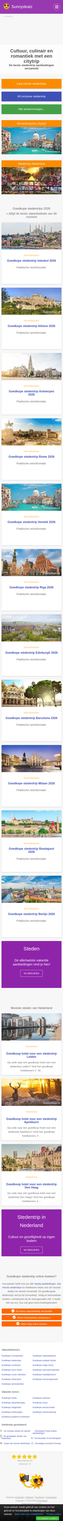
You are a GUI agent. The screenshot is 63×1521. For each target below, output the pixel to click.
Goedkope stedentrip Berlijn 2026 (31, 914)
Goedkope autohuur (41, 1398)
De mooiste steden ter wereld (17, 1431)
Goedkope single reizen (43, 1365)
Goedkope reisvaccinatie (44, 1407)
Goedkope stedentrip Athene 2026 (31, 326)
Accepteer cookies (47, 1518)
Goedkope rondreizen (11, 1365)
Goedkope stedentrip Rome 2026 (31, 456)
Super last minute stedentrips (17, 1443)
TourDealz (39, 1497)
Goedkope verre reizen (12, 1370)
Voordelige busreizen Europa (48, 1443)
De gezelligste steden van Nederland (14, 1437)
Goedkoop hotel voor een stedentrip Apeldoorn (31, 1120)
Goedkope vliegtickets (11, 1407)
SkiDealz (29, 1497)
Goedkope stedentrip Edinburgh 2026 (31, 652)
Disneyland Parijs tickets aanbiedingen (45, 1432)
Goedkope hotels (9, 1398)
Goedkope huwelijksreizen (44, 1374)
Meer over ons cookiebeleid (28, 1514)
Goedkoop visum (40, 1403)
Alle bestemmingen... (31, 109)
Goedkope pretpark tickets (44, 1360)
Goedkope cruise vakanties (14, 1374)
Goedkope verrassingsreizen (45, 1379)
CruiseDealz (51, 1497)
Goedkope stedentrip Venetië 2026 (31, 522)
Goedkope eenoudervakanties (46, 1370)
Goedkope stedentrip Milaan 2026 (31, 783)
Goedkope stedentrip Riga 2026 (31, 587)
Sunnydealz (42, 1501)
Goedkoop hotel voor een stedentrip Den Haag (31, 1186)
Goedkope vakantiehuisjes (13, 1403)
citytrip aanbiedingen (45, 1283)
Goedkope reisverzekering (44, 1412)
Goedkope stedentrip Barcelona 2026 (31, 718)
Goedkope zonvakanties (12, 1356)
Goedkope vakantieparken (44, 1356)
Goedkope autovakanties (13, 1384)
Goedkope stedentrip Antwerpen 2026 (31, 393)
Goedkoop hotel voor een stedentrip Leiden (31, 1055)
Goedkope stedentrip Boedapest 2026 (31, 850)
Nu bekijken (31, 973)
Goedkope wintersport (11, 1379)
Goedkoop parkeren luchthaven (16, 1417)
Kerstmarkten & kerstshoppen (47, 1438)
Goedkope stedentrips (11, 1360)
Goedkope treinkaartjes (12, 1412)
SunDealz (19, 1497)
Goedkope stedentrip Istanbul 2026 (31, 260)
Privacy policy (54, 1514)
